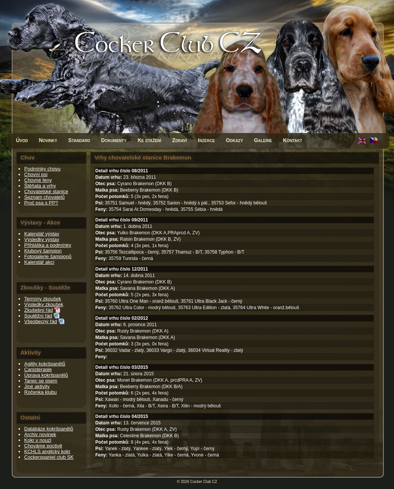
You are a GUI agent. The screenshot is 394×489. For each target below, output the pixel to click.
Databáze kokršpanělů (48, 429)
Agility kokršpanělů (44, 364)
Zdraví (179, 140)
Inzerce (206, 140)
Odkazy (234, 140)
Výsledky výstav (41, 239)
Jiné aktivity (37, 386)
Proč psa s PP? (41, 203)
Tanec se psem (40, 381)
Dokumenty (113, 140)
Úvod (22, 140)
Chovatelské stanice (46, 191)
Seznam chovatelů (44, 197)
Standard (79, 140)
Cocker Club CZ (203, 482)
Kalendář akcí (39, 262)
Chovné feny (38, 180)
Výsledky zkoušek (43, 304)
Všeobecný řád (40, 321)
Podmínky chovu (42, 169)
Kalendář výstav (41, 234)
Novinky (48, 140)
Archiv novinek (40, 434)
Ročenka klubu (40, 392)
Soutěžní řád (38, 316)
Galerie (263, 140)
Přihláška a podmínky (47, 245)
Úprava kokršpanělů (46, 375)
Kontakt (292, 140)
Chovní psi (35, 174)
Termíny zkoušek (42, 299)
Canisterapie (38, 369)
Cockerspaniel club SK (49, 457)
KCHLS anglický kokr (47, 451)
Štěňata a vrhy (40, 186)
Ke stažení (149, 140)
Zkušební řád (38, 310)
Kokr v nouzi (37, 440)
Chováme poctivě (43, 446)
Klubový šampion (43, 251)
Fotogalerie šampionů (47, 256)
